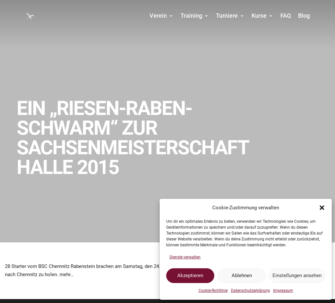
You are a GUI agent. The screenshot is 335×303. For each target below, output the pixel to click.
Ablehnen (242, 275)
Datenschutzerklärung (250, 290)
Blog (304, 15)
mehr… (67, 274)
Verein (158, 15)
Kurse (259, 15)
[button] (322, 207)
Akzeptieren (190, 275)
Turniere (227, 15)
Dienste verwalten (185, 257)
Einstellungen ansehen (297, 275)
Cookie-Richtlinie (213, 290)
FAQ (285, 15)
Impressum (283, 290)
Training (191, 15)
